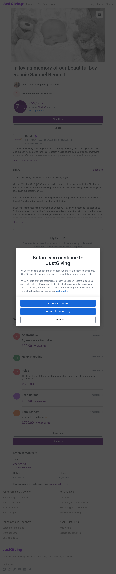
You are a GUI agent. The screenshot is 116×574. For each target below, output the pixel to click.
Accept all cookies (58, 303)
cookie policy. (62, 291)
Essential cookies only (58, 311)
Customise (58, 319)
